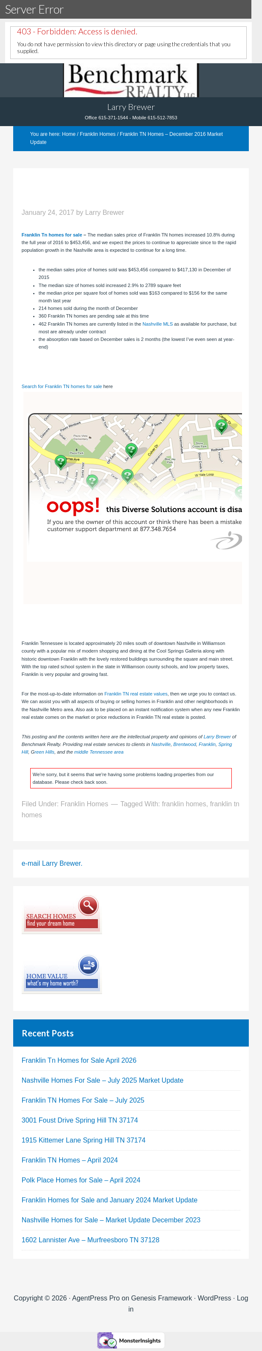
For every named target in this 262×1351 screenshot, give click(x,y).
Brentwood (185, 744)
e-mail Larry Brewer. (52, 863)
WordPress (214, 1298)
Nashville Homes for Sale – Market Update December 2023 (111, 1220)
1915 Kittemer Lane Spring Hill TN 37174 (83, 1140)
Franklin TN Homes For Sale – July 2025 (83, 1100)
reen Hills (44, 751)
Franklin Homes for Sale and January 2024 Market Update (110, 1200)
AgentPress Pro (96, 1298)
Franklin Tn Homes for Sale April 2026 (79, 1060)
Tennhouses (131, 80)
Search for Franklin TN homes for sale (62, 386)
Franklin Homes (84, 804)
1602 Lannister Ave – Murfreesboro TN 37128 (90, 1240)
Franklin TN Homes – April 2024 (70, 1160)
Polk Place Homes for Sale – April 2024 (81, 1180)
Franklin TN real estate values (135, 693)
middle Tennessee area (99, 751)
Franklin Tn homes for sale (52, 234)
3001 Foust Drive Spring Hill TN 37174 (80, 1120)
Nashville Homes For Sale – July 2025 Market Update (103, 1080)
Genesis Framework (161, 1298)
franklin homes (184, 804)
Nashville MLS (157, 323)
